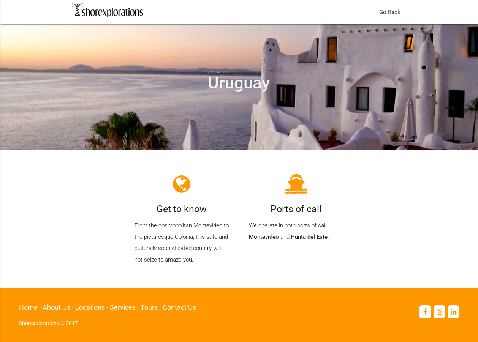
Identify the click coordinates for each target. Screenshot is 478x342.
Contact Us (179, 307)
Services (123, 307)
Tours (149, 307)
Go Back (389, 12)
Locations (90, 307)
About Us (56, 307)
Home (28, 307)
